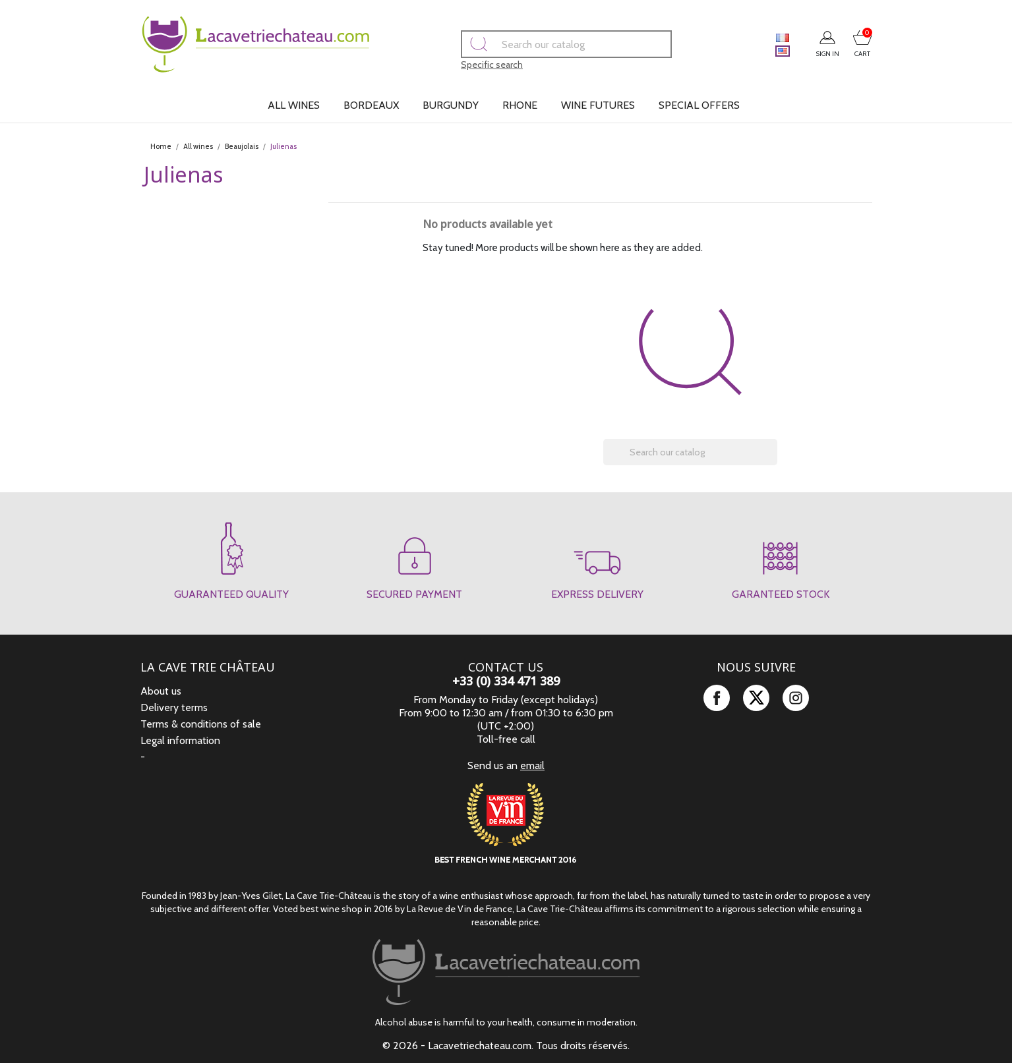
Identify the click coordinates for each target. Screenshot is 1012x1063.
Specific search (473, 65)
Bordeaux (371, 105)
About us (160, 691)
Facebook (716, 698)
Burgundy (451, 105)
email (532, 765)
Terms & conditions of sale (200, 724)
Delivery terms (174, 707)
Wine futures (598, 105)
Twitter (756, 698)
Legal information (180, 740)
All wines (294, 105)
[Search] (547, 44)
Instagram (796, 698)
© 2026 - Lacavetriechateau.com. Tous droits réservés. (506, 1045)
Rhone (519, 105)
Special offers (699, 105)
